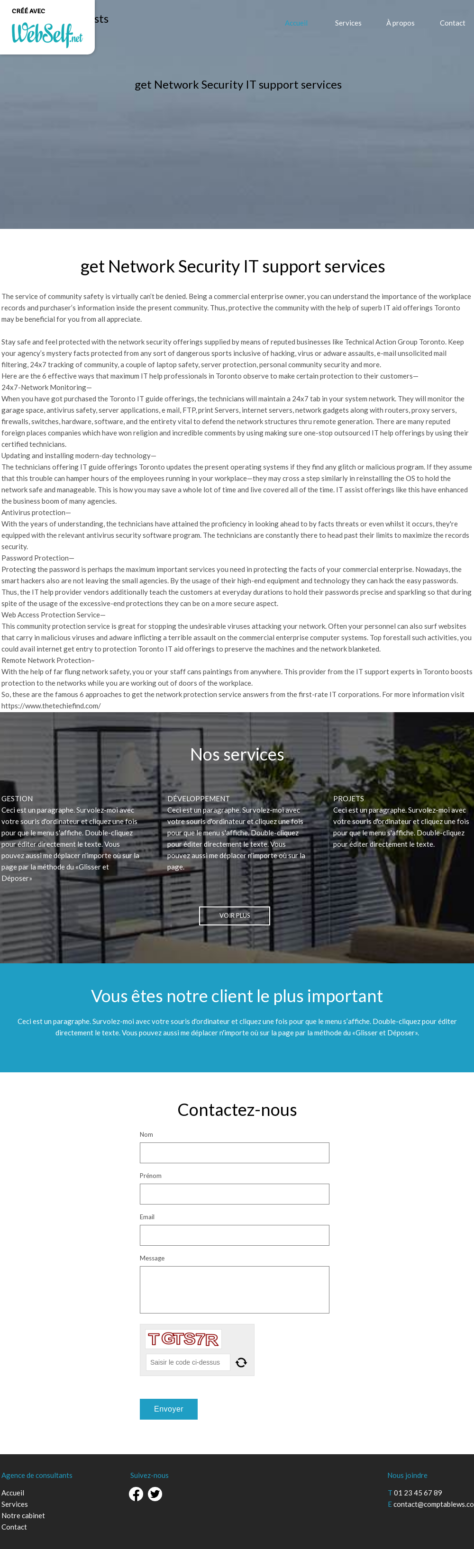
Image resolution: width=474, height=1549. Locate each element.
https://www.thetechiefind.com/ (51, 705)
